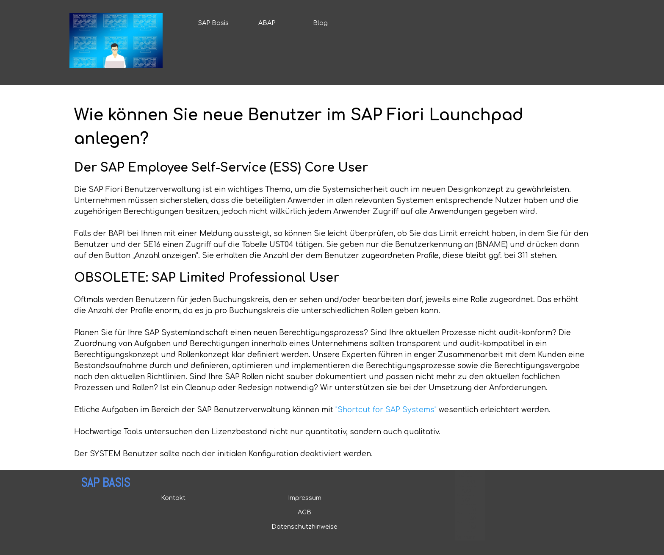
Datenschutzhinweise (304, 526)
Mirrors (465, 537)
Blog (320, 22)
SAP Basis (213, 22)
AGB (304, 512)
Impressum (304, 497)
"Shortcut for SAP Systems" (386, 410)
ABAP (266, 22)
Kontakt (173, 497)
